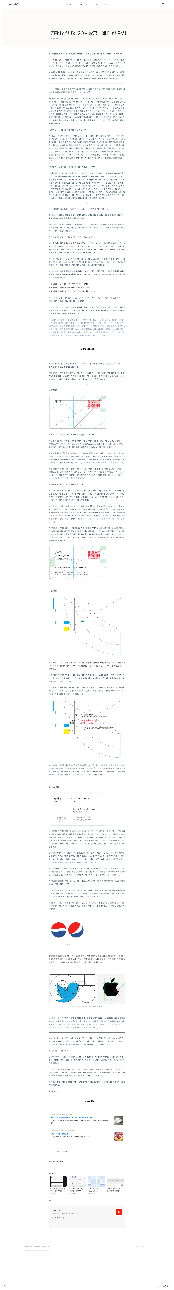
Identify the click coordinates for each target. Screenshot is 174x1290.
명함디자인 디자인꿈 (60, 1165)
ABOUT (70, 4)
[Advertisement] (87, 1124)
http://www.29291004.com (60, 1145)
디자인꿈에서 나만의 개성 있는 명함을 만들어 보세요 (71, 1168)
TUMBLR (37, 1278)
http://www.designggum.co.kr (61, 1161)
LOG (105, 4)
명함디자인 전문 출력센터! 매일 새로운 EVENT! (71, 1149)
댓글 (50, 1232)
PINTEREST (28, 1278)
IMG (95, 4)
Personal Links (141, 1278)
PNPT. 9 (56, 1241)
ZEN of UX (83, 4)
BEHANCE (46, 1278)
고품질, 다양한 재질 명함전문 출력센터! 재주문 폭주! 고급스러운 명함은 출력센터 (80, 1153)
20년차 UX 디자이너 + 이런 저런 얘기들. (65, 1244)
